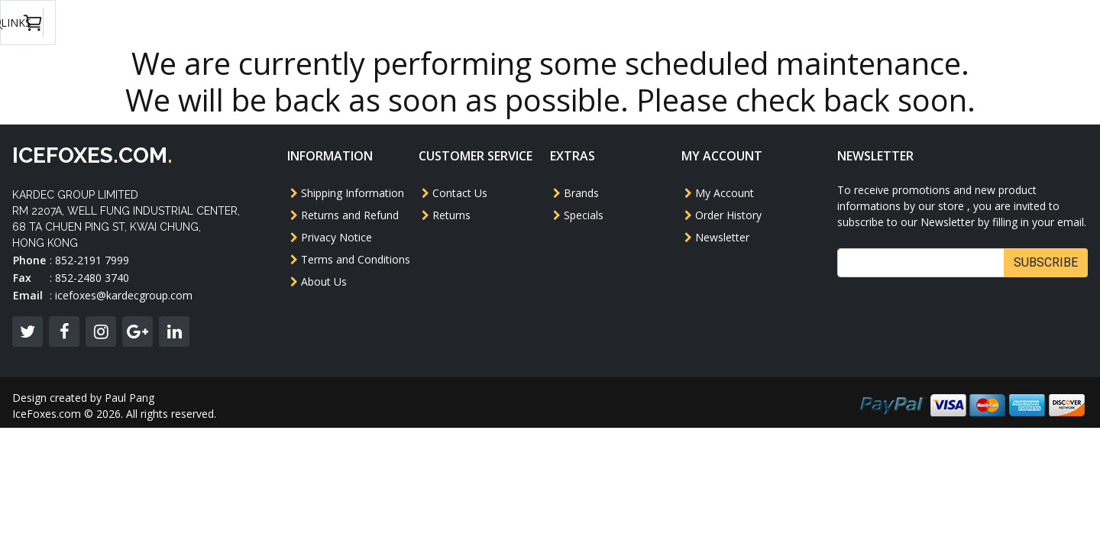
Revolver (519, 22)
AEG (355, 22)
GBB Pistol (228, 22)
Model (302, 22)
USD (890, 23)
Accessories (747, 22)
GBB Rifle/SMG (430, 22)
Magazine (662, 22)
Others (590, 22)
